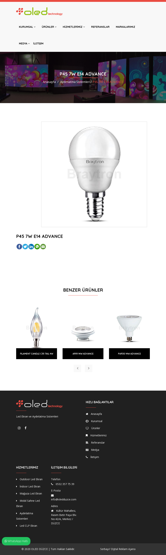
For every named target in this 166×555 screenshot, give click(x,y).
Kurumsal (27, 27)
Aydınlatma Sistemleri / (76, 82)
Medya (24, 43)
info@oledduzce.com (63, 499)
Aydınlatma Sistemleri (24, 515)
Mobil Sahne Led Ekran (28, 503)
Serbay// (105, 549)
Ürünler (49, 27)
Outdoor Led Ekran (29, 479)
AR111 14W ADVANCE (83, 353)
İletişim (38, 43)
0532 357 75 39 (65, 484)
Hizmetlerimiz (74, 27)
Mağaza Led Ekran (29, 493)
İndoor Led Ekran (28, 486)
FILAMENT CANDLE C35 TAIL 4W (36, 353)
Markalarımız (125, 27)
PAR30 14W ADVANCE (129, 353)
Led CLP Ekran (26, 525)
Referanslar (100, 27)
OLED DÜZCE (39, 549)
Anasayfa (49, 82)
